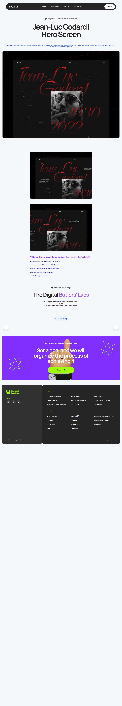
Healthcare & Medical (78, 400)
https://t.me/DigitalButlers (44, 272)
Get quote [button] (109, 6)
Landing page (52, 400)
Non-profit (98, 404)
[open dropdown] (78, 6)
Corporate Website (54, 396)
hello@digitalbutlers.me (40, 276)
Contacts (74, 428)
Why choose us (52, 416)
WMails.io (97, 424)
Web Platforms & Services (56, 404)
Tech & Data (75, 396)
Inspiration (51, 19)
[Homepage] (13, 7)
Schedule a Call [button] (61, 370)
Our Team (50, 420)
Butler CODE (75, 424)
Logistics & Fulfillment (102, 400)
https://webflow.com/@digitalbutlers (47, 265)
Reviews (74, 420)
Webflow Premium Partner (104, 416)
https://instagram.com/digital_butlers (48, 268)
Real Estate (98, 396)
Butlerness (51, 424)
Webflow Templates (101, 420)
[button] (6, 327)
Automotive (75, 404)
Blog (48, 428)
